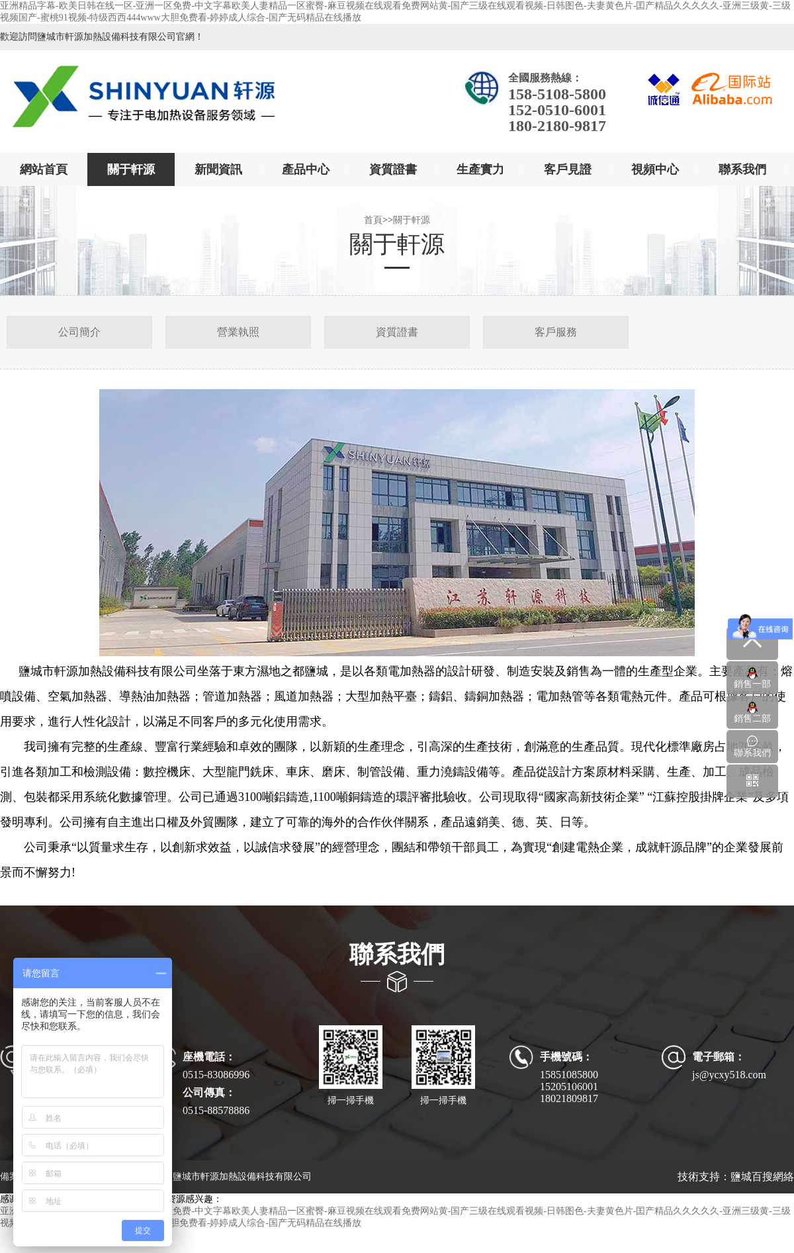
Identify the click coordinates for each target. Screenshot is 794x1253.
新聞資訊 (218, 169)
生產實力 (480, 169)
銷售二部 (752, 712)
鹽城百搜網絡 (762, 1176)
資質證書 (393, 169)
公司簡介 (79, 332)
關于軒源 (131, 169)
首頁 (373, 220)
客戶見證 (568, 169)
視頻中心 (655, 169)
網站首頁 (43, 169)
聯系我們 (742, 169)
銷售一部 (752, 678)
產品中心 (306, 169)
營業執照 (238, 332)
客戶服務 (556, 332)
